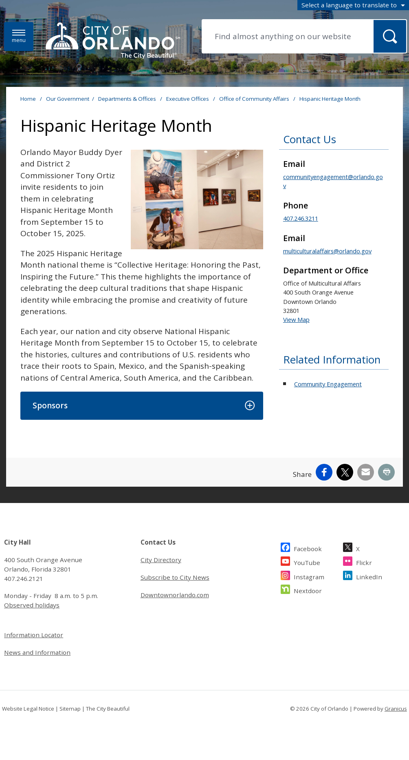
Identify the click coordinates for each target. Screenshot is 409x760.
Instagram (309, 576)
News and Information (37, 652)
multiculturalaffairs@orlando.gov (327, 251)
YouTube (307, 561)
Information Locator (33, 635)
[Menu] (18, 36)
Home (28, 98)
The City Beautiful (108, 708)
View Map (296, 319)
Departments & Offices (127, 98)
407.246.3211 (300, 218)
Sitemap (70, 708)
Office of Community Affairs (254, 98)
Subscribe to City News (175, 577)
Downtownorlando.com (175, 595)
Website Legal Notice (28, 708)
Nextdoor (308, 590)
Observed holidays (31, 605)
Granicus (396, 708)
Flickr (364, 561)
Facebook (308, 548)
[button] (141, 406)
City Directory (161, 560)
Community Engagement (328, 384)
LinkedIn (369, 576)
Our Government (67, 98)
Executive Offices (188, 98)
